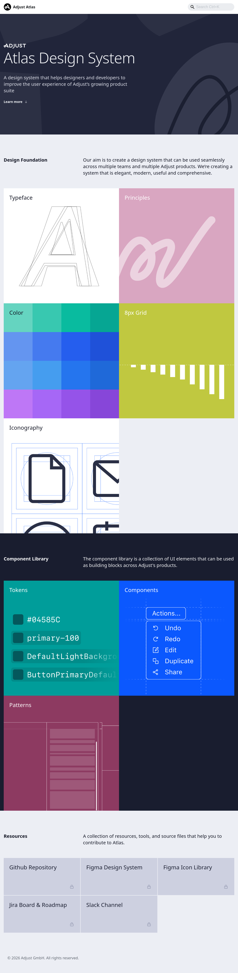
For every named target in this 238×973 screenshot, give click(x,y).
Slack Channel (119, 914)
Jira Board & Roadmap (42, 914)
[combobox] (211, 7)
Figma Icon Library (196, 876)
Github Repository (42, 876)
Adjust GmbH (32, 957)
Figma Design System (119, 876)
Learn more (16, 101)
